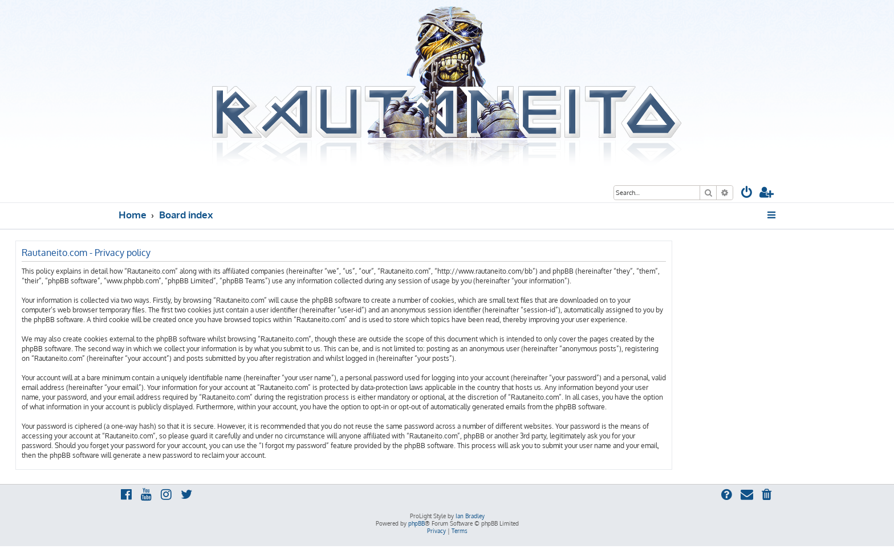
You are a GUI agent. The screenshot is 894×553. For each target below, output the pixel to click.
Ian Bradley (470, 516)
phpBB (416, 523)
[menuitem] (747, 193)
